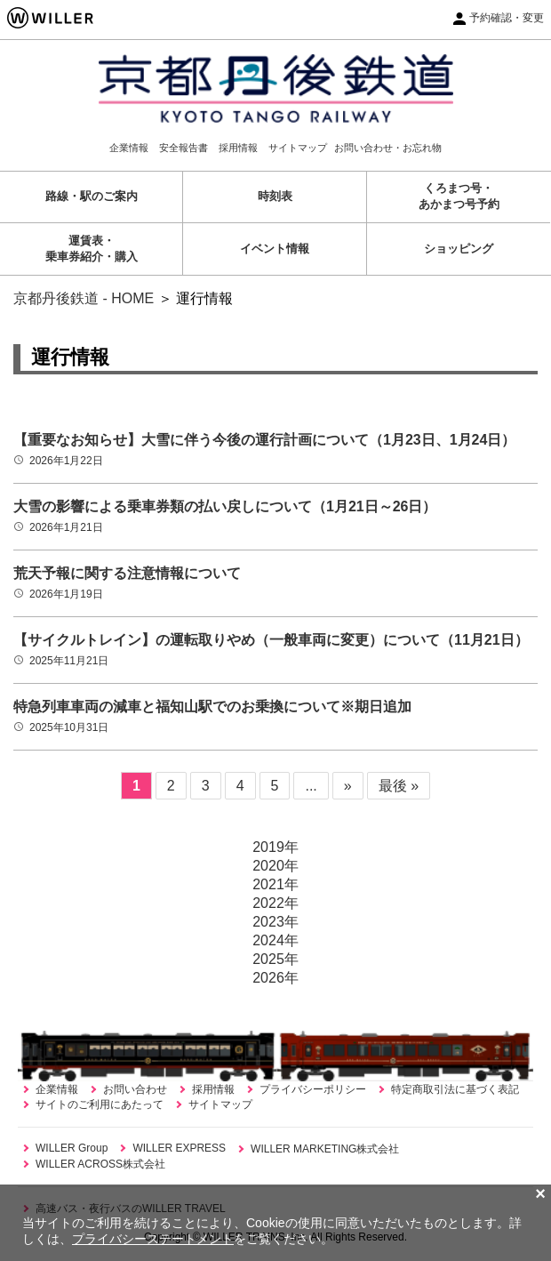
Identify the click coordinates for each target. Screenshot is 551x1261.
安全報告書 (183, 147)
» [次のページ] (348, 785)
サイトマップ (297, 147)
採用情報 (238, 147)
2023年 (275, 921)
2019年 (275, 847)
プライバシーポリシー (313, 1089)
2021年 (275, 884)
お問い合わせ (135, 1089)
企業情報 (128, 147)
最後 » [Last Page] (399, 785)
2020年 (275, 865)
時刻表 (275, 196)
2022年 (275, 903)
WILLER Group (72, 1148)
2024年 (275, 940)
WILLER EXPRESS (179, 1148)
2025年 (275, 959)
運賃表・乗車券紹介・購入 (91, 248)
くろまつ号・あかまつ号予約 (459, 196)
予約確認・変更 (506, 18)
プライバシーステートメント (153, 1239)
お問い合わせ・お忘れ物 (388, 147)
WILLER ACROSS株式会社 (100, 1164)
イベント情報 (274, 248)
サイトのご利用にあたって (100, 1104)
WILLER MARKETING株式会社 (325, 1149)
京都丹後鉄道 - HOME (83, 298)
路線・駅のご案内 (91, 196)
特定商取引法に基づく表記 (455, 1089)
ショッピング (458, 248)
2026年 (275, 977)
